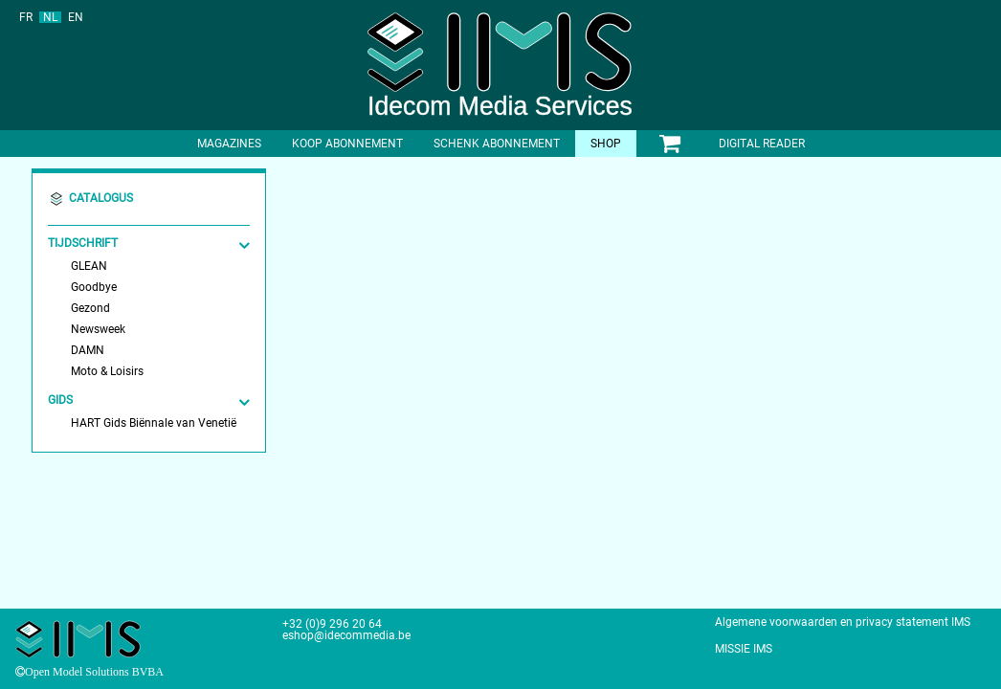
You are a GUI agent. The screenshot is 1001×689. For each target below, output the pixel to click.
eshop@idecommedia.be (346, 635)
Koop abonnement (347, 143)
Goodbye (94, 287)
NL (50, 17)
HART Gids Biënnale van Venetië (153, 423)
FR (26, 17)
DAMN (87, 350)
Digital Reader (762, 143)
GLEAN (89, 266)
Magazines (229, 143)
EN (75, 17)
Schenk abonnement (497, 143)
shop (605, 143)
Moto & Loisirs (107, 371)
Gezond (90, 308)
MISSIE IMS (743, 649)
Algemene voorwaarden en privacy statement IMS (842, 622)
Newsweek (98, 329)
